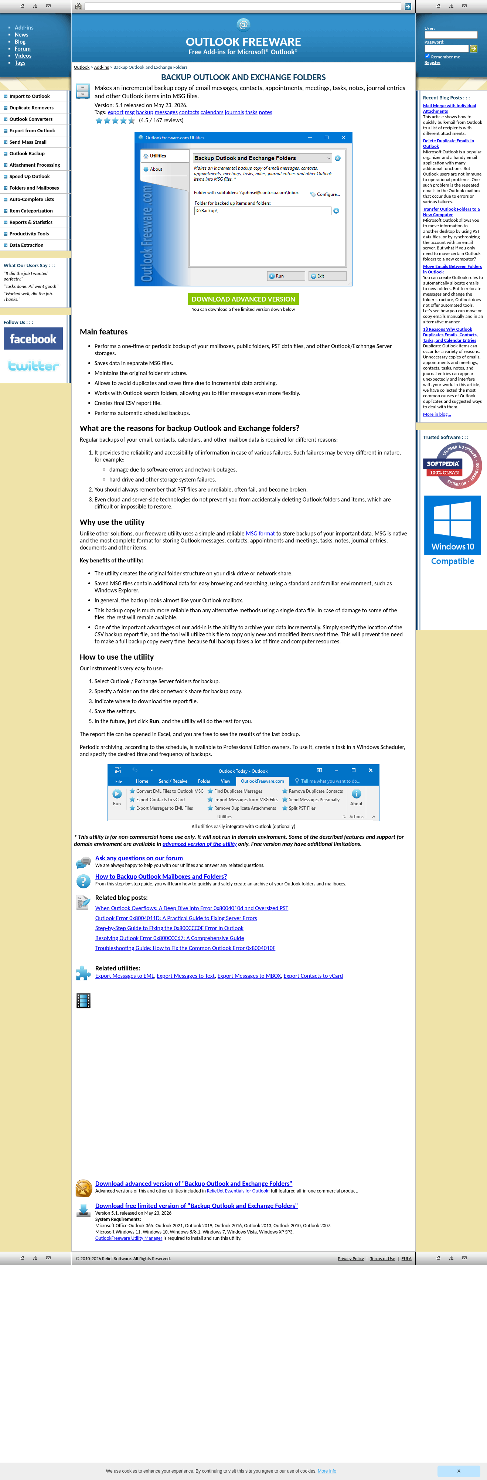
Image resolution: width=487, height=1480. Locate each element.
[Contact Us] (48, 6)
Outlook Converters (31, 119)
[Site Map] (35, 6)
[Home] (22, 6)
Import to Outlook (30, 96)
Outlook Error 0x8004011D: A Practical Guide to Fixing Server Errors (176, 918)
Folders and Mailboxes (34, 187)
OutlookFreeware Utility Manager (128, 1238)
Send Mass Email (28, 142)
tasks (251, 112)
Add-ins (24, 27)
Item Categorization (31, 210)
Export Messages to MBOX (249, 975)
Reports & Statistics (31, 222)
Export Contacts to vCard (313, 975)
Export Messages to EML (124, 975)
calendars (212, 112)
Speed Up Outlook (30, 176)
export (115, 112)
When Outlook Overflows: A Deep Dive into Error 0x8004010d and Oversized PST (191, 908)
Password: (435, 42)
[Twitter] (33, 366)
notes (265, 112)
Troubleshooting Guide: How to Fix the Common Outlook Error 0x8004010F (185, 948)
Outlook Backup (27, 153)
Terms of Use (382, 1258)
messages (166, 112)
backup (144, 112)
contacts (189, 112)
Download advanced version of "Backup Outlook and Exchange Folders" (193, 1184)
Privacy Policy (351, 1258)
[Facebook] (33, 338)
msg (130, 112)
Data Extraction (27, 245)
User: (430, 28)
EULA (407, 1258)
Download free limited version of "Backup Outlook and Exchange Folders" (196, 1206)
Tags (20, 62)
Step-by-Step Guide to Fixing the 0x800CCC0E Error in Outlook (169, 928)
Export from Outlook (32, 130)
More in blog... (437, 414)
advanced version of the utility (200, 843)
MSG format (260, 533)
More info (327, 1471)
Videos (23, 55)
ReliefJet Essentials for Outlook (237, 1191)
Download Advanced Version (243, 299)
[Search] (243, 6)
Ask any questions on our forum (139, 858)
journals (234, 112)
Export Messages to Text (186, 975)
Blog (20, 41)
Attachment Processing (35, 164)
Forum (23, 48)
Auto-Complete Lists (32, 199)
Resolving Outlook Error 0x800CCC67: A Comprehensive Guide (169, 938)
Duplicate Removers (32, 107)
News (21, 34)
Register (432, 62)
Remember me (445, 56)
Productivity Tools (29, 233)
